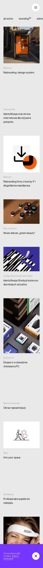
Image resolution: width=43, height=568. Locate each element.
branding (24, 18)
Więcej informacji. (10, 557)
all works (8, 18)
